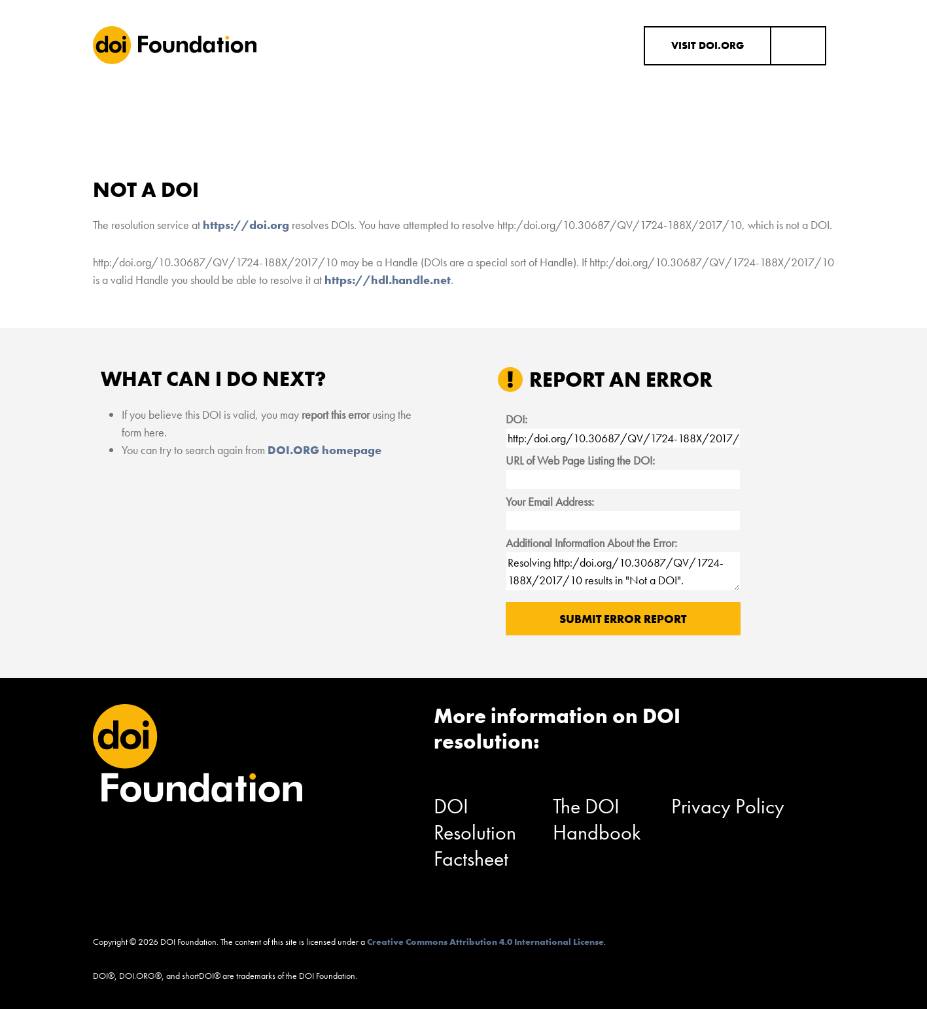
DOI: (516, 419)
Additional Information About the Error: (591, 542)
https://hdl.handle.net (387, 279)
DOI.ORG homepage (324, 449)
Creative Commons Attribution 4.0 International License (485, 941)
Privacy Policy (727, 806)
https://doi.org (246, 224)
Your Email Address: (550, 501)
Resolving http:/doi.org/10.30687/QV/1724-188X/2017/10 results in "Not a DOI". (623, 571)
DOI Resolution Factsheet (475, 832)
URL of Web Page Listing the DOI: (580, 460)
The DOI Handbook (597, 819)
